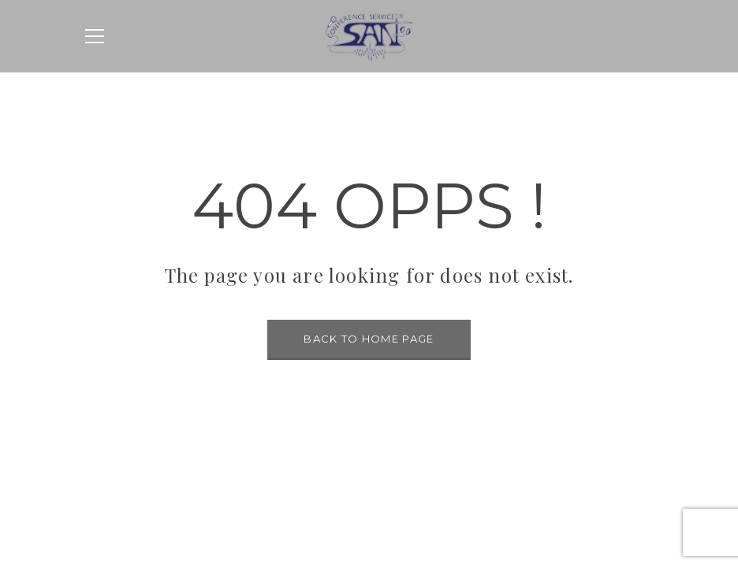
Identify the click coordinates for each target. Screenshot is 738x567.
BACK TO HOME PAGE (369, 338)
